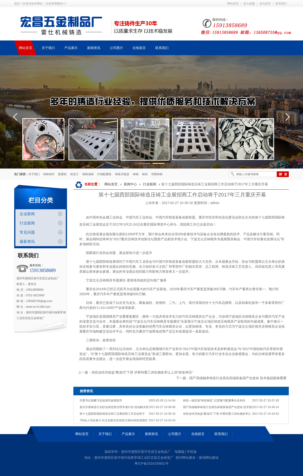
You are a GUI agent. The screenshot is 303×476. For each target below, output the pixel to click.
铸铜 (135, 174)
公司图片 (174, 434)
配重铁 (62, 174)
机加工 (74, 174)
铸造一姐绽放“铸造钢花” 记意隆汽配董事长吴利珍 (214, 400)
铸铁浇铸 (88, 174)
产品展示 (128, 434)
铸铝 (145, 174)
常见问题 (27, 232)
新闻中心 (130, 184)
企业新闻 (27, 214)
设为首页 (265, 3)
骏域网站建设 (209, 457)
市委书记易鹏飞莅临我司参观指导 (101, 400)
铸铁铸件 (49, 174)
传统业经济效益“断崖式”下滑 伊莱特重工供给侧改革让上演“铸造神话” (142, 372)
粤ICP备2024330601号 (151, 463)
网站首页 (233, 3)
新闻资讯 (151, 434)
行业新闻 (27, 223)
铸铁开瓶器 (122, 174)
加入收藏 (249, 3)
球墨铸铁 (157, 174)
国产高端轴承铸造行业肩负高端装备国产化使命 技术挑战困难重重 (237, 378)
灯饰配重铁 (104, 174)
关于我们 (34, 174)
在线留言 (198, 434)
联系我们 (281, 3)
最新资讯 (27, 242)
